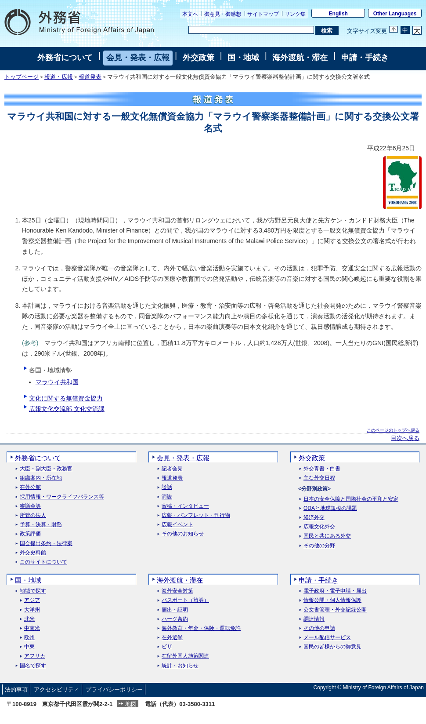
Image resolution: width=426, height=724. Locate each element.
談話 (167, 487)
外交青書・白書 (321, 469)
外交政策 (198, 57)
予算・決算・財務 (41, 525)
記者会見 (172, 469)
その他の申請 (319, 628)
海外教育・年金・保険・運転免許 (201, 628)
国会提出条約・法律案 (46, 543)
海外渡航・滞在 (300, 57)
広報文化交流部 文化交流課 (67, 408)
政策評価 (30, 534)
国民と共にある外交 (327, 536)
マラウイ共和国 (57, 382)
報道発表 (90, 77)
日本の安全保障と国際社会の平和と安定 (350, 499)
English (338, 14)
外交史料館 (33, 553)
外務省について (65, 57)
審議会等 (30, 506)
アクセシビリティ (56, 689)
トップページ (21, 77)
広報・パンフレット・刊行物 (196, 515)
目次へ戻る (405, 438)
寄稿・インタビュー (185, 506)
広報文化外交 (319, 527)
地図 (131, 704)
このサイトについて (43, 562)
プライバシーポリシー (114, 689)
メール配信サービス (327, 637)
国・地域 (243, 57)
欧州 (29, 637)
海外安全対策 (177, 591)
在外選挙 (172, 637)
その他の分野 (319, 546)
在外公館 (30, 487)
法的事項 (16, 689)
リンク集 (295, 14)
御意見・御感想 (222, 14)
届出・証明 (175, 610)
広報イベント (177, 525)
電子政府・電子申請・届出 (335, 591)
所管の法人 (33, 515)
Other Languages (395, 14)
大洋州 (32, 610)
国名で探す (33, 666)
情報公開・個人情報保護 (332, 600)
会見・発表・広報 (138, 57)
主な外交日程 (319, 478)
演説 (167, 497)
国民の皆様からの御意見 (332, 647)
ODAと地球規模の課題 (330, 508)
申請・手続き (365, 57)
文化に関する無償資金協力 (66, 398)
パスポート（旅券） (185, 600)
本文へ (190, 14)
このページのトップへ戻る (393, 430)
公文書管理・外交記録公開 (335, 610)
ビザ (167, 647)
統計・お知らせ (180, 666)
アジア (32, 600)
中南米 (32, 628)
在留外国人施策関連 (185, 656)
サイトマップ (263, 14)
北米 (29, 619)
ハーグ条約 (175, 619)
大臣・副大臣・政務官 (46, 469)
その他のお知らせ (183, 534)
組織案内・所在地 (41, 478)
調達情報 (314, 619)
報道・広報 (58, 77)
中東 (29, 647)
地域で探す (33, 591)
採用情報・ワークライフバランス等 (62, 497)
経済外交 (314, 517)
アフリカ (34, 656)
